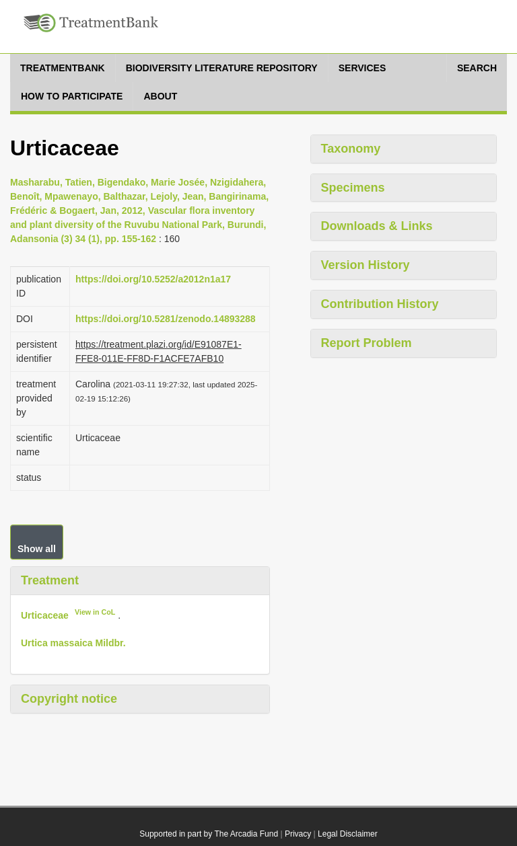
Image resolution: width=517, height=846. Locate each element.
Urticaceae (45, 615)
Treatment (50, 580)
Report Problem (366, 343)
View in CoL (95, 612)
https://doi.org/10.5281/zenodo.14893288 (165, 318)
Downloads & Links (377, 226)
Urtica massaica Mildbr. (73, 643)
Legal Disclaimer (348, 834)
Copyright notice (69, 698)
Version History (365, 265)
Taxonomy (351, 148)
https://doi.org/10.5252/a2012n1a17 (153, 279)
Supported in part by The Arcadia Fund (208, 834)
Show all (37, 548)
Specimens (353, 187)
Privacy (298, 834)
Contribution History (380, 304)
